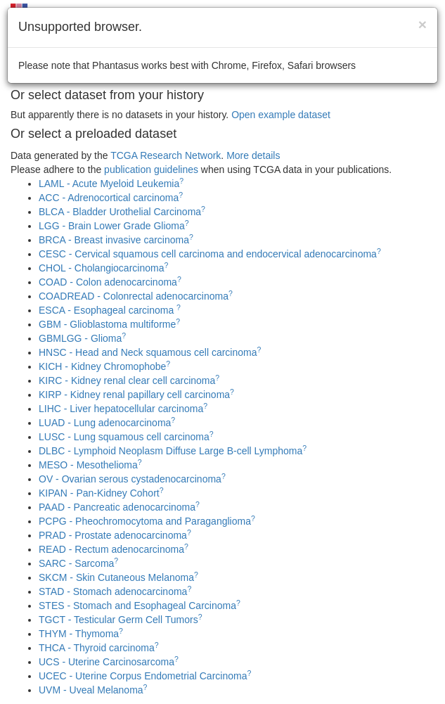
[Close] (422, 24)
